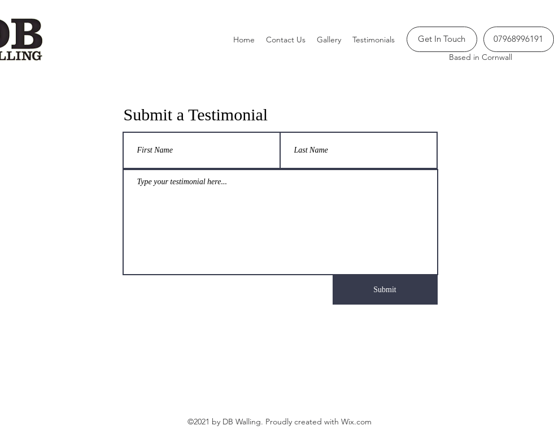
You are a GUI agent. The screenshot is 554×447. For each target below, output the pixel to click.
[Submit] (385, 290)
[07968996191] (518, 39)
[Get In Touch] (442, 39)
